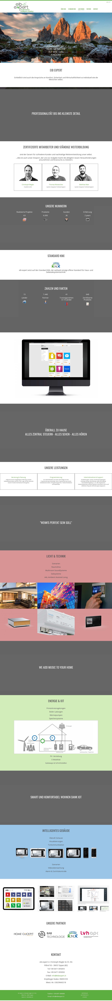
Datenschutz (84, 995)
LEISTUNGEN (81, 9)
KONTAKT (95, 9)
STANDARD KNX (72, 9)
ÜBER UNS (63, 9)
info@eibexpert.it (59, 975)
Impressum (85, 993)
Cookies (84, 997)
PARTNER (89, 9)
